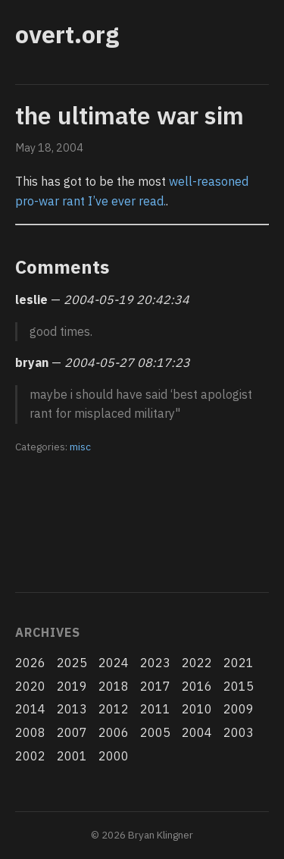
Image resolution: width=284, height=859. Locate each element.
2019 (72, 686)
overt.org (67, 34)
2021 (238, 662)
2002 (30, 755)
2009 (238, 708)
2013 (72, 708)
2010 (197, 708)
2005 (155, 732)
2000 (113, 755)
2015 (238, 686)
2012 (113, 708)
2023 (155, 662)
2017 (155, 686)
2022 (197, 662)
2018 (113, 686)
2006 (113, 732)
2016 (197, 686)
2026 (30, 662)
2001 (72, 755)
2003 (238, 732)
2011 (155, 708)
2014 (30, 708)
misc (80, 446)
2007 (72, 732)
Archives (47, 632)
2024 (113, 662)
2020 (30, 686)
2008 (30, 732)
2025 (72, 662)
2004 (197, 732)
